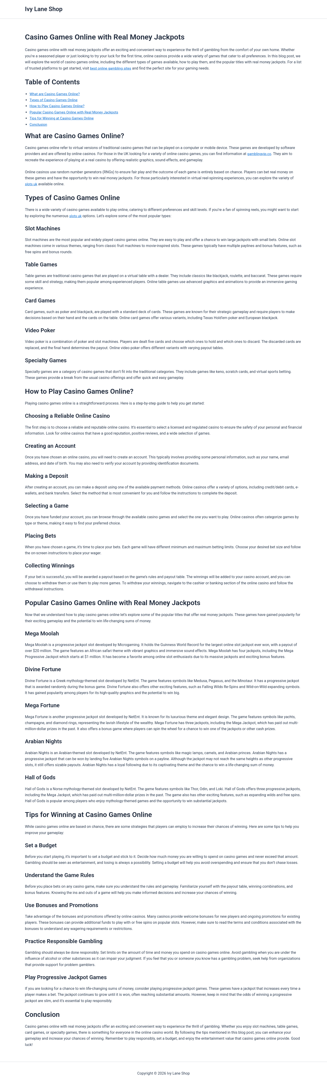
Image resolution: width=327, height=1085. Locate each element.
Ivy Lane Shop (44, 9)
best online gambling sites (111, 68)
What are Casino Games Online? (56, 94)
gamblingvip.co (259, 154)
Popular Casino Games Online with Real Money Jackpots (76, 112)
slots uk (31, 184)
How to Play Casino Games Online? (58, 106)
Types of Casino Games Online (55, 100)
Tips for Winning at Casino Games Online (63, 118)
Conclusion (39, 124)
